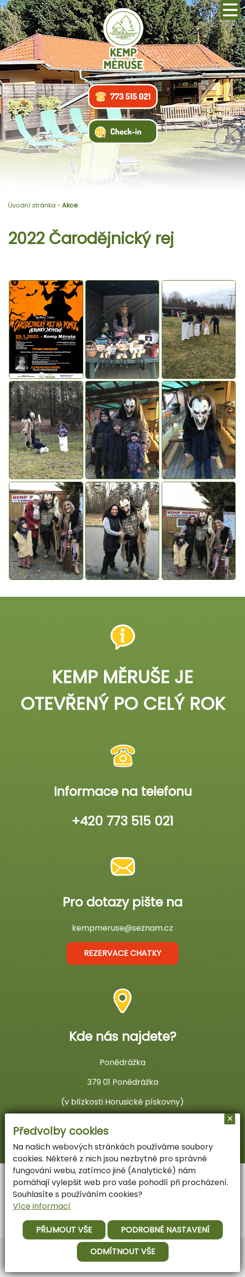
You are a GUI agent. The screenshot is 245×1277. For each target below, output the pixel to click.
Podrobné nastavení (165, 1230)
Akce (70, 205)
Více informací (41, 1206)
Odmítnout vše (122, 1251)
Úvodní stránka (32, 205)
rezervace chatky (122, 953)
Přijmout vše (64, 1230)
